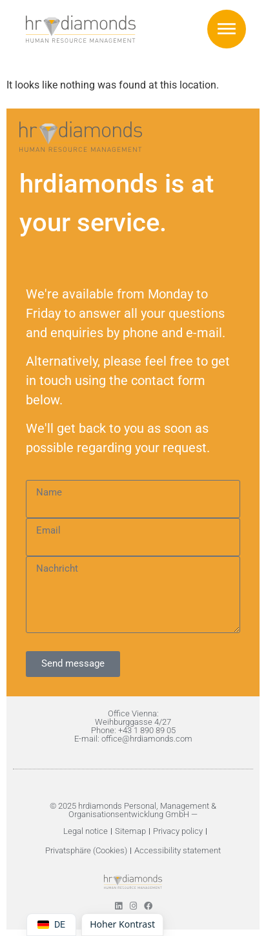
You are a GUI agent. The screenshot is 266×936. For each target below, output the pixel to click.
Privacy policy (178, 831)
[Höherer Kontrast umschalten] (122, 924)
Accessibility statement (177, 850)
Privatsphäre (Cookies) (86, 850)
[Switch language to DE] (51, 924)
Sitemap (130, 831)
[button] (226, 29)
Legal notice (85, 831)
